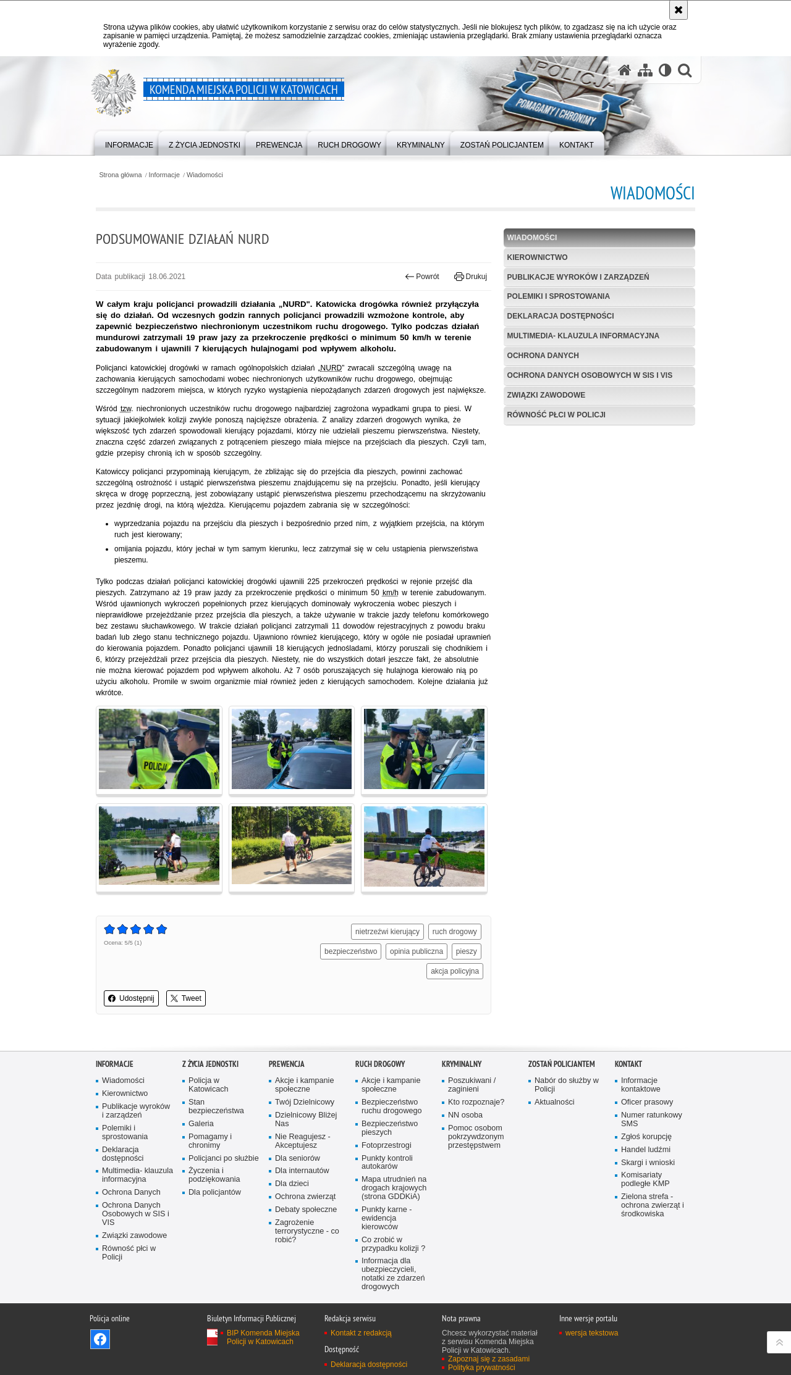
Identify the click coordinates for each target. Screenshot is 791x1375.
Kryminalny (461, 1064)
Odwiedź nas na (100, 1339)
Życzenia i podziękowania (214, 1175)
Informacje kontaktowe (641, 1085)
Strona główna (120, 175)
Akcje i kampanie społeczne (304, 1085)
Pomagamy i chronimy (210, 1141)
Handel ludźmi (645, 1150)
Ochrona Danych (543, 355)
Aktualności (555, 1102)
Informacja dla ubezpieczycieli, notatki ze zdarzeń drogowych (393, 1274)
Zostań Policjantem (561, 1064)
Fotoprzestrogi (387, 1146)
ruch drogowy (455, 931)
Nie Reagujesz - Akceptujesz (303, 1141)
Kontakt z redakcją (361, 1333)
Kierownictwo (537, 257)
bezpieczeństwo (350, 951)
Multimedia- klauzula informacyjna (583, 336)
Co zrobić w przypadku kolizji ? (393, 1244)
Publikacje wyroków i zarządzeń (578, 277)
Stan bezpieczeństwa (216, 1106)
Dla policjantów (214, 1193)
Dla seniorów (297, 1159)
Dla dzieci (292, 1184)
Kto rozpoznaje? (476, 1102)
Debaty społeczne (306, 1210)
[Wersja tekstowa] (665, 70)
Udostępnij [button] (131, 998)
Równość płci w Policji (556, 415)
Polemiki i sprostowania (558, 296)
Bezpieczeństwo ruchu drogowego (392, 1106)
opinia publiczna (416, 951)
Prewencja (287, 1064)
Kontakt (628, 1064)
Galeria (201, 1124)
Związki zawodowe (546, 395)
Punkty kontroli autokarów (387, 1163)
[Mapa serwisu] (645, 70)
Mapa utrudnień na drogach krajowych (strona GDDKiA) (394, 1188)
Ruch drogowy (380, 1064)
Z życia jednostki (210, 1064)
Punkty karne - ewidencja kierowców (387, 1218)
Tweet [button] (186, 998)
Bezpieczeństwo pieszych (390, 1128)
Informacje (164, 175)
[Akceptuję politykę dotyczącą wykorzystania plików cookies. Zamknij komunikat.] (678, 10)
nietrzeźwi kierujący (387, 931)
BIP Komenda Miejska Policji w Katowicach (263, 1337)
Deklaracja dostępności (560, 316)
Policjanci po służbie (223, 1159)
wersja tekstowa (591, 1333)
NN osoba (465, 1115)
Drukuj (470, 277)
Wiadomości (205, 175)
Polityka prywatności (481, 1367)
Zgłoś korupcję (646, 1137)
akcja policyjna (455, 971)
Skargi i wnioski (648, 1163)
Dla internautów (302, 1171)
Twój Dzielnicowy (304, 1102)
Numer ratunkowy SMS (651, 1119)
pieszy (466, 951)
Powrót (422, 277)
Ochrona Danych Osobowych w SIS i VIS (590, 375)
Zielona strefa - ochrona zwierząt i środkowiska (652, 1205)
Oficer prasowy (647, 1102)
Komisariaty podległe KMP (645, 1179)
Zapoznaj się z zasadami (489, 1359)
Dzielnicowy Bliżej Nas (306, 1119)
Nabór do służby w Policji (567, 1085)
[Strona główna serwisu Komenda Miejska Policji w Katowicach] (625, 70)
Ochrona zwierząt (305, 1197)
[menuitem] (129, 142)
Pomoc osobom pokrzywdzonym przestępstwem (476, 1137)
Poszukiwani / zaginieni (472, 1085)
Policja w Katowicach (208, 1085)
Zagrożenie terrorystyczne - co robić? (307, 1231)
